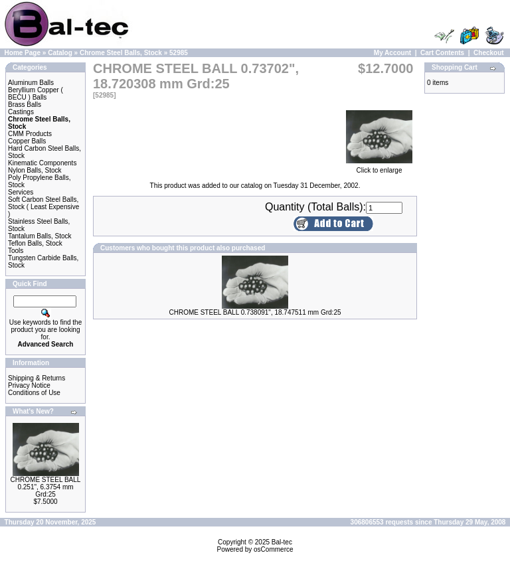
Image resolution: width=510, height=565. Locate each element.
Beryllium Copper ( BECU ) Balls (35, 93)
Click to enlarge (379, 167)
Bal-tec (282, 542)
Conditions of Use (34, 392)
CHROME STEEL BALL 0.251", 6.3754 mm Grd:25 (46, 487)
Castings (21, 112)
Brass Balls (24, 104)
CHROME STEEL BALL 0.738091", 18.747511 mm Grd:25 (255, 312)
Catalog (60, 52)
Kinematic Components (42, 163)
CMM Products (30, 133)
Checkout (488, 52)
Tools (15, 250)
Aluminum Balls (31, 82)
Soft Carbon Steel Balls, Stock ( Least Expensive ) (43, 207)
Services (20, 192)
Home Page (23, 52)
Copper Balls (27, 141)
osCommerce (273, 549)
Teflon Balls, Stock (35, 243)
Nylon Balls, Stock (35, 170)
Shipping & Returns (36, 378)
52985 (178, 52)
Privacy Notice (29, 385)
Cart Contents (442, 52)
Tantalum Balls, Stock (40, 236)
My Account (392, 52)
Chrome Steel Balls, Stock (121, 52)
